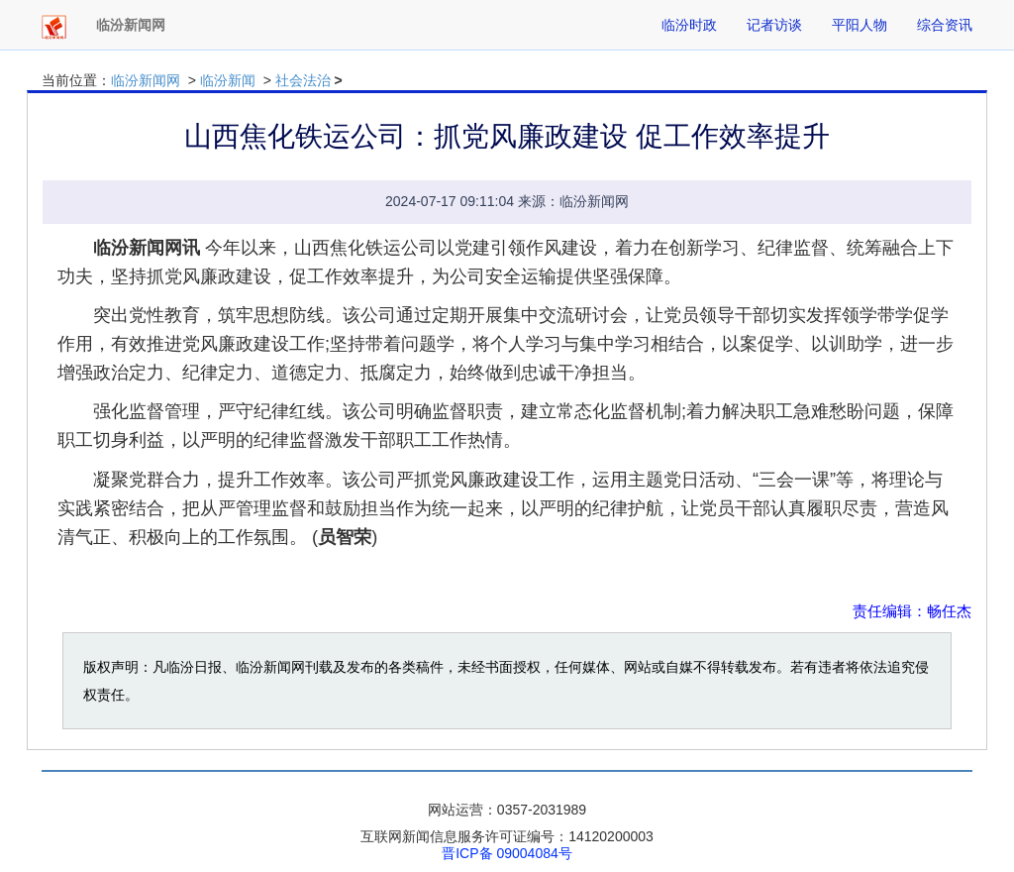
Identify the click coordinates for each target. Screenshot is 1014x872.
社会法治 (303, 80)
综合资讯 (944, 25)
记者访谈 (774, 25)
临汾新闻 (227, 80)
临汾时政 (689, 25)
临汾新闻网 (145, 80)
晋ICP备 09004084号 (507, 853)
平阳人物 (859, 25)
